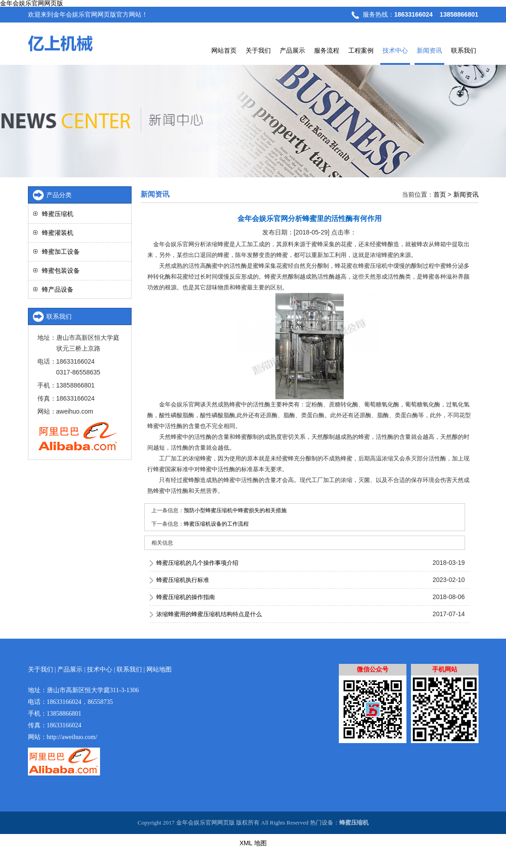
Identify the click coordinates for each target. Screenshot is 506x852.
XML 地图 (252, 843)
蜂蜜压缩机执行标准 (182, 580)
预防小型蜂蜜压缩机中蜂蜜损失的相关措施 (235, 510)
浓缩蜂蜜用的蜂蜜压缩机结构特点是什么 (209, 614)
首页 (439, 194)
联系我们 (463, 50)
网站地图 (159, 669)
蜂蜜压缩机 (57, 213)
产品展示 (292, 50)
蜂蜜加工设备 (61, 251)
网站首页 (224, 50)
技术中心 (395, 50)
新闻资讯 (429, 50)
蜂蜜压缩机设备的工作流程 (216, 524)
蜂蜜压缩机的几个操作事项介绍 (197, 562)
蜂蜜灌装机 (57, 232)
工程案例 (361, 50)
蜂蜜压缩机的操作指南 (185, 597)
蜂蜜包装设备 (61, 270)
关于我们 (258, 50)
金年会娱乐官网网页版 (31, 3)
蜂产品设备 (57, 289)
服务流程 (326, 50)
